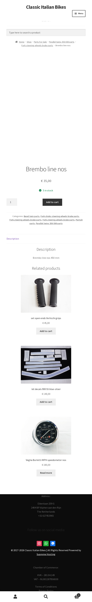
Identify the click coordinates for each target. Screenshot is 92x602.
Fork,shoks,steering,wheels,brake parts (60, 216)
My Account (15, 596)
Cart (71, 594)
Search (46, 596)
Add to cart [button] (46, 331)
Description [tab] (13, 238)
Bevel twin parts (31, 216)
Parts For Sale (40, 41)
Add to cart (52, 202)
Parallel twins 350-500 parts (61, 41)
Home (21, 41)
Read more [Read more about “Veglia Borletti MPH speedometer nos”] (46, 472)
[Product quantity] (12, 202)
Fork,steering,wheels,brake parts (37, 45)
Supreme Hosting (46, 554)
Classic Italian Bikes (46, 7)
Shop (29, 41)
